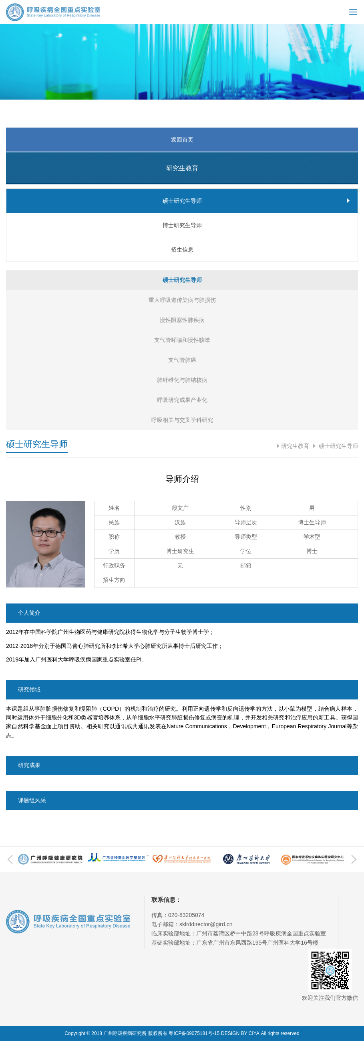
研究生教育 (295, 446)
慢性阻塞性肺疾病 (182, 320)
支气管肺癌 (182, 360)
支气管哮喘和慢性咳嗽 (182, 340)
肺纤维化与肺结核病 (182, 380)
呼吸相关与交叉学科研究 (182, 420)
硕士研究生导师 (337, 446)
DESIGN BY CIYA (240, 1033)
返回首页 (182, 139)
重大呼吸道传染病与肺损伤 (182, 300)
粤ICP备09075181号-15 (194, 1033)
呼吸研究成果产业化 (182, 400)
